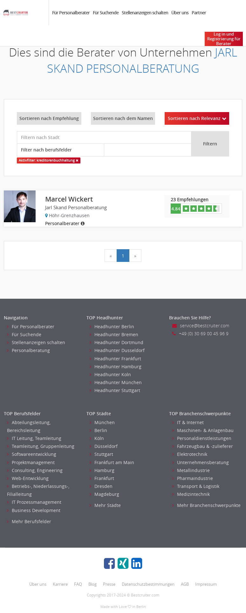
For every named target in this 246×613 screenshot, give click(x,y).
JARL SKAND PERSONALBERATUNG (142, 60)
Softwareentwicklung (31, 454)
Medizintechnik (191, 494)
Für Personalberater (71, 13)
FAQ (78, 584)
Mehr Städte (105, 505)
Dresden (101, 486)
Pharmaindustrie (192, 478)
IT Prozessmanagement (34, 502)
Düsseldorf (104, 446)
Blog (92, 584)
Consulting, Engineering (35, 470)
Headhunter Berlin (112, 326)
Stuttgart (101, 454)
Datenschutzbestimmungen (148, 584)
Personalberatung (28, 350)
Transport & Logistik (195, 486)
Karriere (60, 584)
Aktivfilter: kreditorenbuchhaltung (48, 160)
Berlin (98, 430)
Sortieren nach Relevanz (197, 118)
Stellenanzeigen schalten (145, 13)
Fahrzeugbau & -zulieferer (202, 446)
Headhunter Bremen (114, 334)
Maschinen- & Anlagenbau (203, 430)
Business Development (33, 510)
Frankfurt (102, 478)
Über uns (179, 13)
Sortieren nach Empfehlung (49, 118)
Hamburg (102, 470)
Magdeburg (104, 494)
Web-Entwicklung (28, 478)
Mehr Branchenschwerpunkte (206, 505)
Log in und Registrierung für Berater (224, 39)
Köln (97, 438)
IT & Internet (188, 422)
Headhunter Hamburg (115, 366)
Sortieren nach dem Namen (123, 118)
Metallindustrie (191, 470)
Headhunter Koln (110, 374)
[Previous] (111, 255)
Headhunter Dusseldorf (117, 350)
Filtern (210, 144)
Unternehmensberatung (200, 462)
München (102, 422)
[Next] (135, 255)
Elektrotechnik (189, 454)
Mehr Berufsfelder (29, 521)
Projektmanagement (31, 462)
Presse (109, 584)
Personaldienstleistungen (201, 438)
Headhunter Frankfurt (115, 359)
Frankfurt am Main (112, 462)
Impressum (206, 584)
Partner (199, 13)
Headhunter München (116, 382)
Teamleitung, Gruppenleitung (40, 446)
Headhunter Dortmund (116, 342)
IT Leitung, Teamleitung (34, 438)
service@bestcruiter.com (200, 326)
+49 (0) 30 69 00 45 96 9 (200, 333)
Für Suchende (106, 13)
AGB (185, 584)
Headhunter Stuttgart (115, 390)
